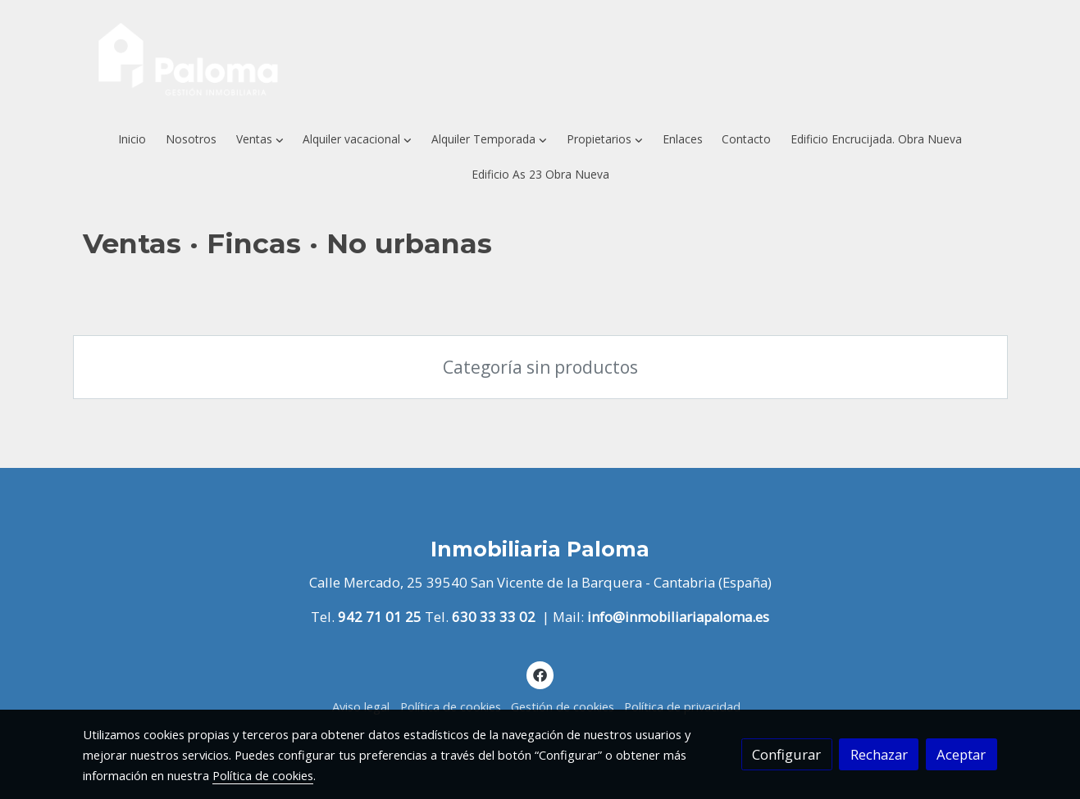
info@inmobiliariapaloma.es (678, 616)
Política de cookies (450, 706)
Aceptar (961, 754)
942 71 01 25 (380, 616)
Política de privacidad (682, 706)
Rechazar (879, 754)
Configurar (786, 754)
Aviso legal (361, 706)
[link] (187, 60)
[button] (259, 139)
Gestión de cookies (562, 706)
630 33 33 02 (493, 616)
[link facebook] (540, 674)
